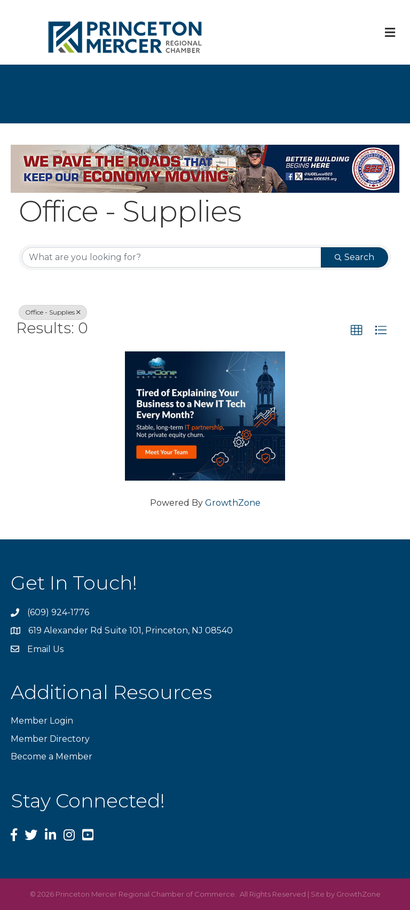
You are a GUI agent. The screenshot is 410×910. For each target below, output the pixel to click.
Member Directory (50, 739)
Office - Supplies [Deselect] (53, 312)
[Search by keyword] (171, 257)
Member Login (42, 721)
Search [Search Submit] (354, 257)
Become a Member (51, 756)
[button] (356, 330)
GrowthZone (233, 503)
